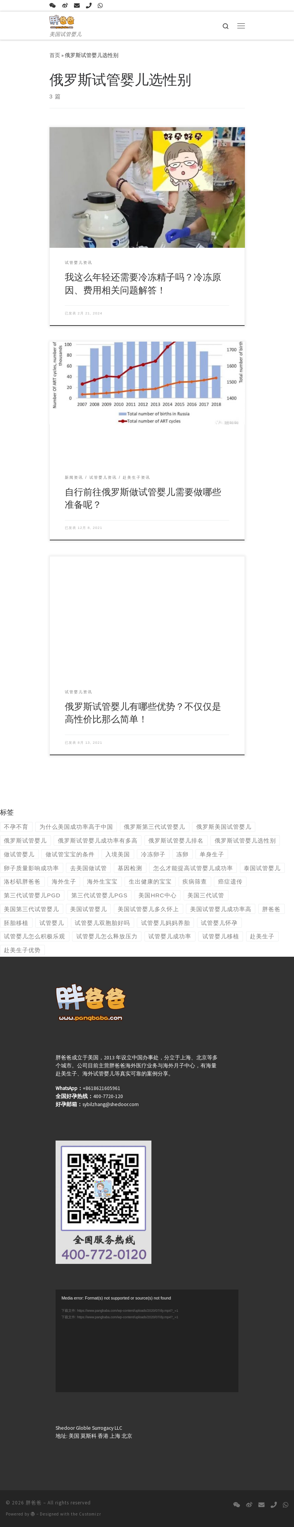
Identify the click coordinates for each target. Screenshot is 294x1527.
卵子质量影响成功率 (31, 868)
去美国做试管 (88, 868)
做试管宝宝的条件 (70, 854)
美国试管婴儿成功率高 (220, 909)
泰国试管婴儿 (262, 868)
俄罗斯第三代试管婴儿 (154, 826)
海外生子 (64, 881)
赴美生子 (262, 936)
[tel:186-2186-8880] (89, 5)
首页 (54, 55)
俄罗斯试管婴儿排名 (176, 840)
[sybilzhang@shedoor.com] (77, 5)
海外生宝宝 (102, 881)
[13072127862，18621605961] (52, 5)
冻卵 (182, 854)
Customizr (90, 1514)
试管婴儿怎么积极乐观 (34, 936)
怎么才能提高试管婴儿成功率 (193, 868)
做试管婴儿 (19, 854)
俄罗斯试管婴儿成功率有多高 (98, 840)
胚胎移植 (16, 923)
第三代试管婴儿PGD (32, 895)
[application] (147, 1341)
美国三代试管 (205, 895)
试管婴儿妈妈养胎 (165, 923)
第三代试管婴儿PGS (99, 895)
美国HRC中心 (157, 895)
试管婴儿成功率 (169, 936)
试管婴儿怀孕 (219, 923)
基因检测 (130, 868)
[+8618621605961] (100, 5)
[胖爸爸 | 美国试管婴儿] (62, 20)
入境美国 (117, 854)
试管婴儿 (51, 923)
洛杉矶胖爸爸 (22, 881)
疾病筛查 (194, 881)
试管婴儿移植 (220, 936)
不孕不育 (16, 826)
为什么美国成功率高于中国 (76, 826)
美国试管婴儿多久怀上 (148, 909)
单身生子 (212, 854)
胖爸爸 (271, 909)
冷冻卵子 (153, 854)
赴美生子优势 (22, 950)
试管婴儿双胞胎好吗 (102, 923)
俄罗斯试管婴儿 (25, 840)
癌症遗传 (230, 881)
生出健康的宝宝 (150, 881)
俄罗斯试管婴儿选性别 (245, 840)
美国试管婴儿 (88, 909)
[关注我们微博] (65, 5)
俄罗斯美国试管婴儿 (223, 826)
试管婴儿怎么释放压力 (107, 936)
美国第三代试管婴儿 (31, 909)
